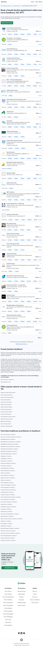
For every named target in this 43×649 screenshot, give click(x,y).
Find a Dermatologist (8, 614)
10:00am (9, 85)
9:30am (9, 34)
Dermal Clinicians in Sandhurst (7, 475)
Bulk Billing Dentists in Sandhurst (8, 439)
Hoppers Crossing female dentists (8, 392)
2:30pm (35, 240)
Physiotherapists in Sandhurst (7, 516)
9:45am (35, 199)
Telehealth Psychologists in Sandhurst (9, 451)
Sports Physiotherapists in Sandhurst (9, 535)
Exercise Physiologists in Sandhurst (8, 485)
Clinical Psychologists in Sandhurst (8, 463)
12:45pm (22, 240)
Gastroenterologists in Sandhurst (8, 487)
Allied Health (21, 594)
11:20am (10, 107)
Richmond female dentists (6, 411)
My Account (8, 619)
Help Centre (8, 622)
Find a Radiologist (8, 616)
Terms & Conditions (35, 599)
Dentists (21, 597)
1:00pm (28, 34)
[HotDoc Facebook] (19, 633)
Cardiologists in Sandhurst (6, 458)
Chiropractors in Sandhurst (6, 461)
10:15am (29, 64)
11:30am (16, 54)
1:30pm (35, 34)
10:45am (29, 85)
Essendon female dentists (6, 402)
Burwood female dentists (6, 409)
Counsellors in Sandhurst (6, 465)
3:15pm (9, 44)
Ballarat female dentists (6, 421)
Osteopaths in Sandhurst (6, 509)
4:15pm (22, 75)
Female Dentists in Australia (6, 5)
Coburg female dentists (6, 399)
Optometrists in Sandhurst (6, 504)
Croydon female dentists (6, 414)
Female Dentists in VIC (16, 5)
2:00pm (10, 95)
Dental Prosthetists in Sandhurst (8, 470)
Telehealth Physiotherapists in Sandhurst (9, 449)
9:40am (16, 219)
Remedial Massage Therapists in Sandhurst (10, 528)
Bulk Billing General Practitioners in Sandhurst (11, 441)
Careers (35, 594)
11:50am (29, 107)
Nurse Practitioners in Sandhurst (8, 499)
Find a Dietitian (8, 608)
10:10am (36, 219)
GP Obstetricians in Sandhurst (7, 492)
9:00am (9, 64)
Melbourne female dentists (6, 426)
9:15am (16, 64)
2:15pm (9, 249)
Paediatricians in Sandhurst (6, 511)
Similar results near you (21, 344)
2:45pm (16, 249)
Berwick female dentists (6, 423)
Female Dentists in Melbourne (7, 379)
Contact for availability (21, 168)
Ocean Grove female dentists (7, 397)
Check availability (21, 209)
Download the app (9, 567)
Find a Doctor (8, 591)
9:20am (22, 259)
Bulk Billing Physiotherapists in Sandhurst (10, 444)
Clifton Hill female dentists (6, 407)
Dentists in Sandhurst (5, 473)
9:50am (9, 136)
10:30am (22, 85)
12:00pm (16, 34)
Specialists (21, 599)
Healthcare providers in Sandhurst (8, 540)
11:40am (22, 107)
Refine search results (7, 22)
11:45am (16, 281)
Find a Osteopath (8, 611)
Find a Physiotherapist (8, 597)
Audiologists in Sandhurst (6, 456)
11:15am (10, 54)
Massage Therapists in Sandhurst (8, 494)
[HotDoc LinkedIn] (21, 633)
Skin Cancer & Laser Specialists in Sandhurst (10, 533)
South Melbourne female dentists (8, 416)
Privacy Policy (34, 602)
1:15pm (35, 64)
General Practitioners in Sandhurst (8, 489)
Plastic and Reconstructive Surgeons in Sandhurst (11, 518)
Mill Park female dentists (6, 404)
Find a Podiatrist (8, 599)
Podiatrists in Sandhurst (6, 521)
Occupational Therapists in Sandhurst (9, 501)
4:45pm (9, 333)
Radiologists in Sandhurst (6, 526)
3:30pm (35, 178)
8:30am (9, 117)
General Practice (21, 591)
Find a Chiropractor (8, 602)
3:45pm (16, 229)
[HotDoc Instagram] (24, 633)
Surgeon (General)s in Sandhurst (8, 538)
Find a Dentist (8, 594)
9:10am (16, 259)
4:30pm (28, 229)
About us (35, 591)
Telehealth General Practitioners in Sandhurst (10, 446)
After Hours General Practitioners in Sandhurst (11, 436)
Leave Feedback (8, 625)
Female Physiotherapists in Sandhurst (9, 453)
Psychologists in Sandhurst (6, 523)
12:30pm (22, 34)
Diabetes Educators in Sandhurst (8, 477)
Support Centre (21, 605)
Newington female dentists (6, 419)
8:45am (9, 199)
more (39, 34)
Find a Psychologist (8, 605)
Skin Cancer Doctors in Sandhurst (8, 530)
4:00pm (16, 75)
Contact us (35, 597)
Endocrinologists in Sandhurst (7, 482)
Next (39, 337)
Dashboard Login (21, 602)
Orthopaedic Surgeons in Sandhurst (8, 506)
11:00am (35, 85)
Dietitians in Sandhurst (6, 480)
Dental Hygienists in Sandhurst (7, 468)
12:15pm (29, 54)
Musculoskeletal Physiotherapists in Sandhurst (11, 497)
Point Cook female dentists (6, 395)
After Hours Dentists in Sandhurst (8, 434)
